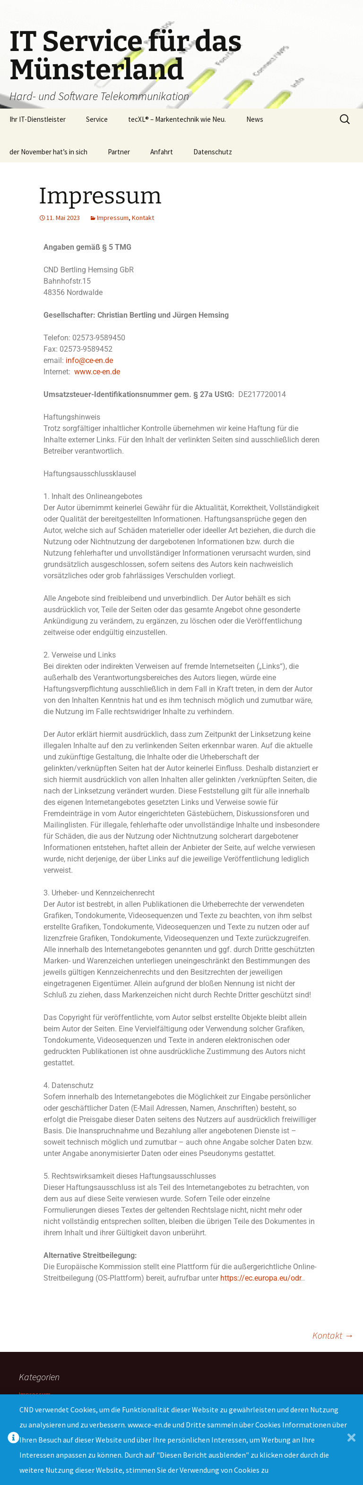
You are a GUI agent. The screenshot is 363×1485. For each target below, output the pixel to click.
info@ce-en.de (89, 360)
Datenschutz (212, 151)
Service (97, 119)
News (254, 119)
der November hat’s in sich (48, 151)
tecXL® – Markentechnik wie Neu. (177, 119)
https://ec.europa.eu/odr (260, 1278)
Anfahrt (161, 151)
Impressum (113, 217)
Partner (119, 151)
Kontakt (143, 217)
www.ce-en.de (97, 371)
